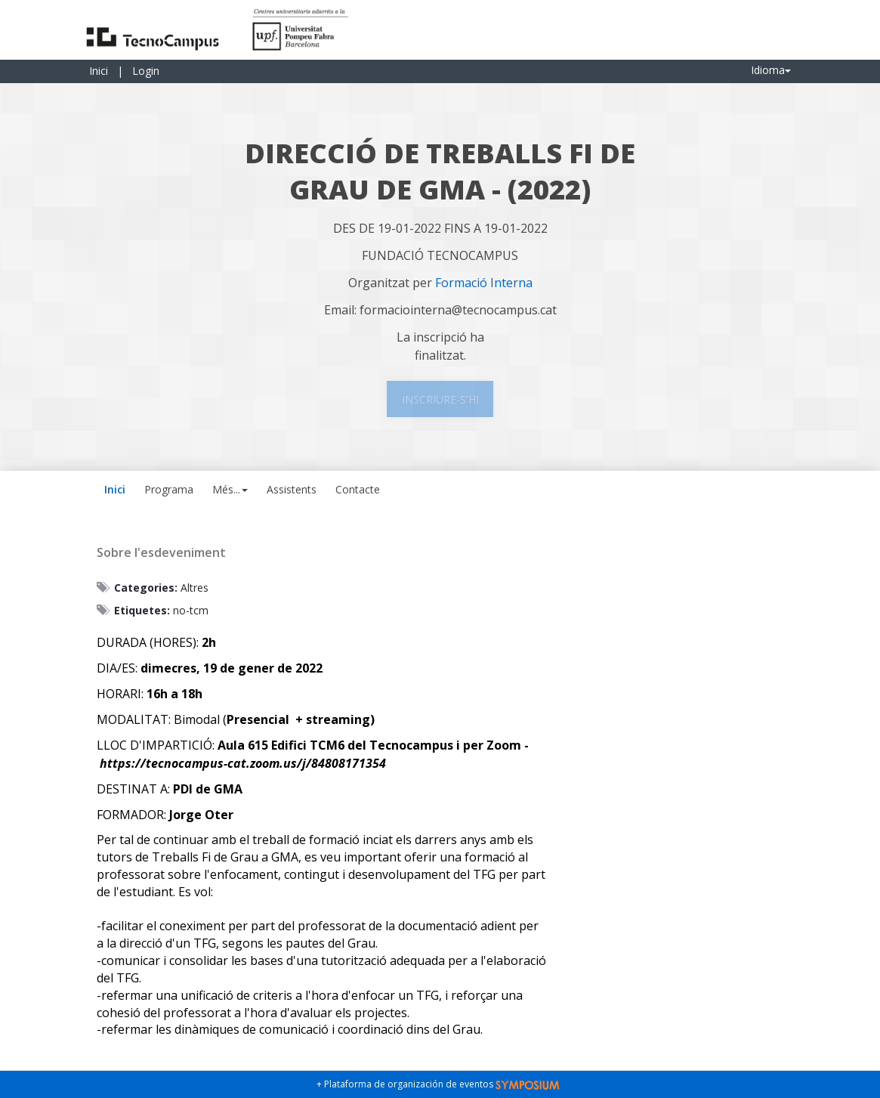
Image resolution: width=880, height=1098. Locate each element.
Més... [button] (230, 489)
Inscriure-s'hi (440, 399)
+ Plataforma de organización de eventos (440, 1084)
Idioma (771, 70)
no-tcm (190, 610)
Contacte (357, 489)
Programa (168, 489)
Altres (194, 587)
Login (145, 70)
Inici (98, 70)
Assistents (291, 489)
